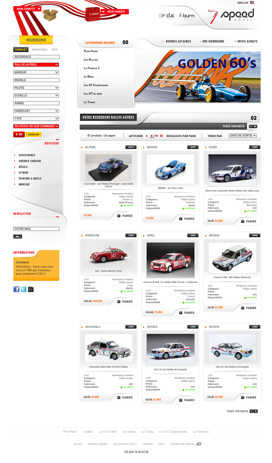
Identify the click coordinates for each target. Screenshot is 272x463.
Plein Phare (70, 431)
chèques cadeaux (30, 161)
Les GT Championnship (173, 431)
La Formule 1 (201, 431)
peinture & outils (30, 178)
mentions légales (98, 444)
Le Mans (88, 431)
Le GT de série (108, 431)
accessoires (27, 155)
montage (24, 184)
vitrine (23, 173)
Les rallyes (129, 431)
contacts (147, 444)
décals (23, 167)
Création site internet (182, 444)
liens (161, 444)
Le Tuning (147, 431)
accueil (77, 444)
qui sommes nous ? (125, 444)
